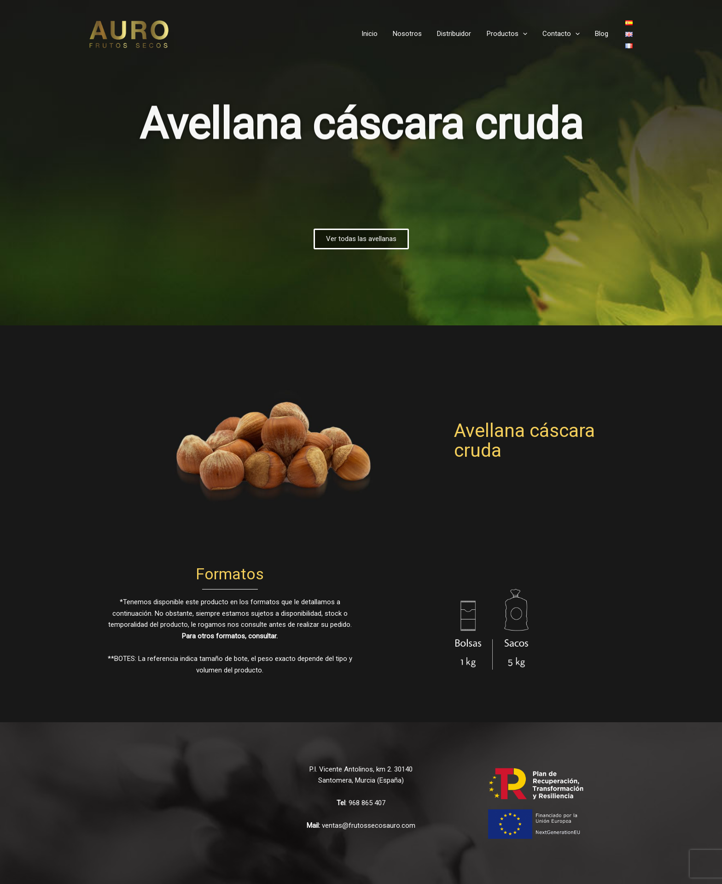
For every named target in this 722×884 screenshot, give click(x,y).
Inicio (378, 33)
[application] (526, 34)
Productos (510, 34)
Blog (602, 33)
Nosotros (414, 33)
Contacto (563, 34)
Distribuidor (460, 33)
